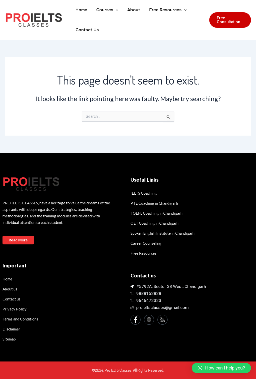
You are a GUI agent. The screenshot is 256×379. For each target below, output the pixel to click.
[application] (115, 10)
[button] (221, 368)
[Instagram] (149, 320)
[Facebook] (135, 320)
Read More (18, 240)
